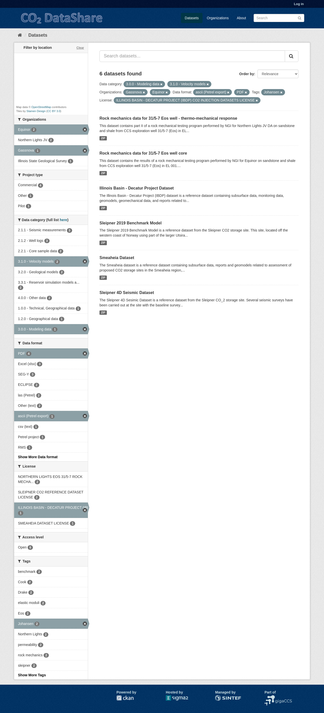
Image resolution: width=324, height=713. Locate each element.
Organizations (218, 18)
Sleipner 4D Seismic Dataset (126, 292)
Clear (80, 48)
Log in (299, 4)
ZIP (103, 138)
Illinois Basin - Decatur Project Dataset (136, 188)
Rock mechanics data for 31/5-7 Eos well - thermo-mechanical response (168, 118)
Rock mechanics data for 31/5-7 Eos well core (143, 153)
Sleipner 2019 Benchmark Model (130, 223)
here (63, 220)
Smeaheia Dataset (116, 258)
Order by (246, 74)
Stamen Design (36, 111)
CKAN (125, 698)
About (241, 18)
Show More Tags (32, 675)
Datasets (192, 18)
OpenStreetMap (41, 107)
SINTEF (221, 698)
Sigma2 (181, 698)
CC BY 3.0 (53, 111)
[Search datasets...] (192, 56)
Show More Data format (37, 457)
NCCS (270, 698)
